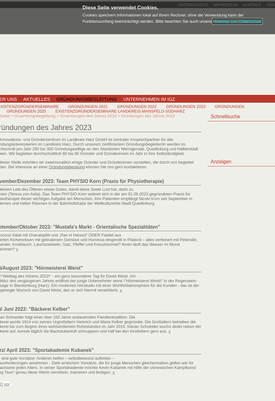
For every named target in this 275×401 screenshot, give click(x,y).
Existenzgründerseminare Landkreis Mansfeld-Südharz (120, 111)
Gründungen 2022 (136, 106)
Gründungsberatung (67, 167)
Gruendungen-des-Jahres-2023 (88, 116)
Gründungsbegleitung (86, 99)
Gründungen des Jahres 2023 (148, 116)
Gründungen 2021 (88, 106)
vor (7, 384)
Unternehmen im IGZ (149, 99)
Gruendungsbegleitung (35, 116)
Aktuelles (36, 99)
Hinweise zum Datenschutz (237, 21)
